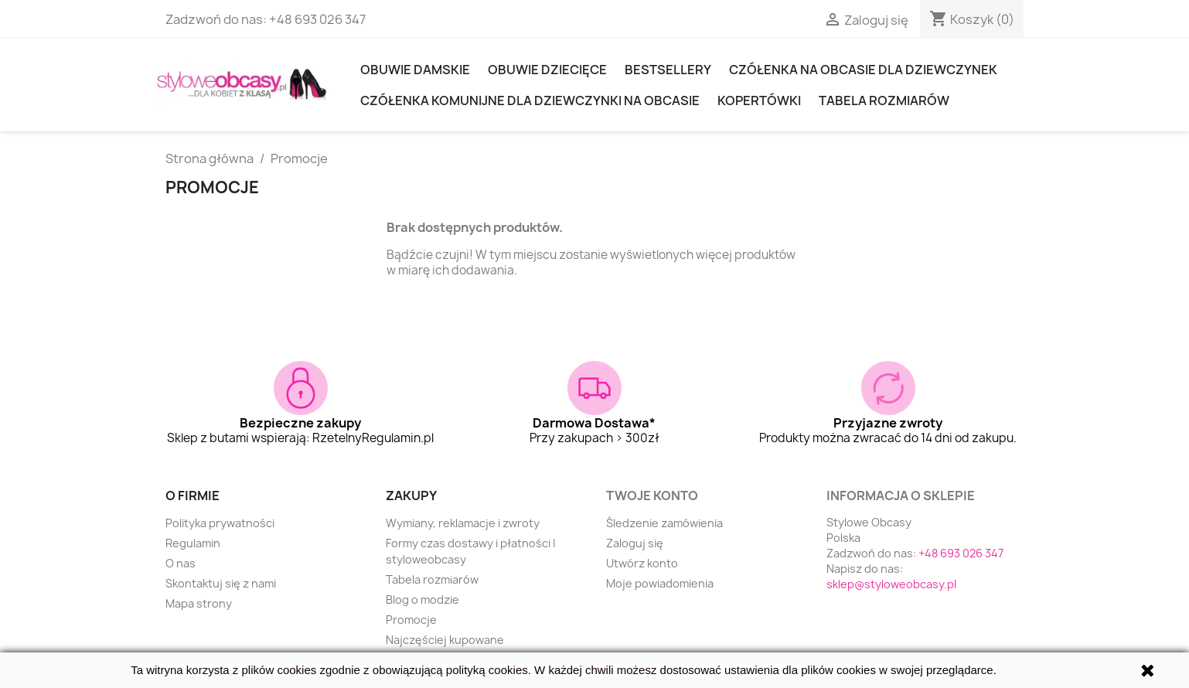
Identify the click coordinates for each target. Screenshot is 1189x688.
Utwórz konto (642, 563)
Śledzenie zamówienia (664, 523)
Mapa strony (198, 603)
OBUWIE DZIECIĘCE (547, 69)
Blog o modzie (422, 599)
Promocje (411, 619)
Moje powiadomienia (660, 583)
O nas (180, 563)
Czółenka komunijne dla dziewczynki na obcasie (530, 100)
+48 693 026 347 (317, 19)
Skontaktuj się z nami (220, 583)
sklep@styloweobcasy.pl (891, 584)
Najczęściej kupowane (445, 639)
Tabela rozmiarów (884, 100)
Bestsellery (668, 69)
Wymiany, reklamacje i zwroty (463, 523)
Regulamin (192, 543)
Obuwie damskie (415, 69)
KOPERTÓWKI (759, 100)
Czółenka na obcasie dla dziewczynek (863, 69)
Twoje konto (652, 495)
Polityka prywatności (219, 523)
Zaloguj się (634, 543)
